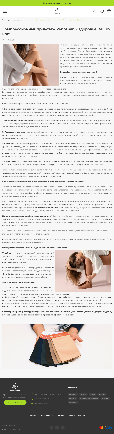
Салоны (71, 415)
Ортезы (83, 394)
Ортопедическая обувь (89, 398)
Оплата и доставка (47, 415)
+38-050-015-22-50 (42, 399)
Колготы (72, 398)
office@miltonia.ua (42, 403)
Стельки (105, 398)
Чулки (92, 394)
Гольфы (102, 394)
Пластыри (73, 402)
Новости (81, 415)
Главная (32, 415)
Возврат (61, 415)
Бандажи (72, 394)
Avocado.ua (17, 429)
